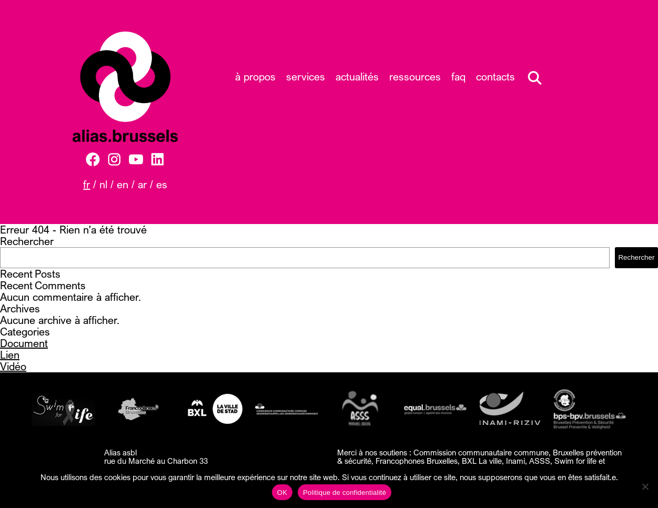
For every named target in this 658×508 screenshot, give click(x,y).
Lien (9, 354)
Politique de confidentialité (344, 492)
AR (142, 184)
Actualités (357, 76)
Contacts (495, 76)
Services (305, 76)
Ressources (415, 76)
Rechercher (27, 241)
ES (161, 184)
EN (122, 184)
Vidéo (13, 366)
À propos (255, 76)
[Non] (645, 486)
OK (282, 492)
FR (86, 184)
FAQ (458, 76)
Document (24, 343)
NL (103, 184)
